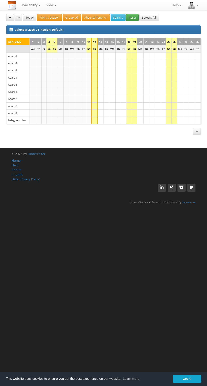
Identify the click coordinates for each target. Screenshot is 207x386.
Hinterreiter (36, 154)
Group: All (71, 17)
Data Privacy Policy (26, 179)
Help (177, 5)
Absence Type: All (95, 17)
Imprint (17, 174)
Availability (30, 5)
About (16, 170)
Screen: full (149, 17)
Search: (118, 17)
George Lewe (188, 202)
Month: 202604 (49, 17)
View (51, 5)
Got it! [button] (187, 378)
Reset (132, 17)
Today (30, 17)
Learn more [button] (131, 378)
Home (16, 160)
